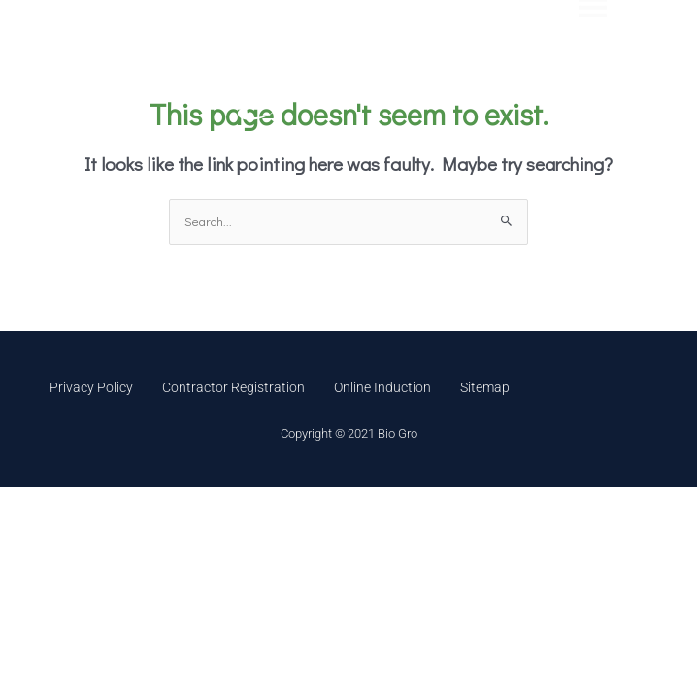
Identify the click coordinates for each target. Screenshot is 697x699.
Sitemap (485, 387)
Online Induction (382, 387)
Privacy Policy (91, 387)
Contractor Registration (233, 387)
